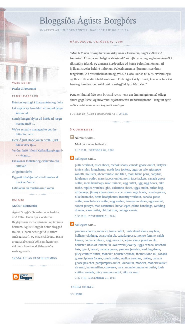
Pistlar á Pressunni (24, 88)
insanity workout (130, 197)
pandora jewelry (129, 249)
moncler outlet (157, 263)
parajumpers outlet (108, 263)
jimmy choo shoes (102, 192)
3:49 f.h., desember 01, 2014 (95, 277)
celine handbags (142, 206)
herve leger (123, 206)
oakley (147, 258)
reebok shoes (119, 165)
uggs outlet (141, 188)
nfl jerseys (81, 192)
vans (121, 267)
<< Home (76, 294)
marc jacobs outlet (110, 178)
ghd (108, 188)
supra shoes (132, 240)
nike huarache (84, 197)
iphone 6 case (93, 258)
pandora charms (85, 231)
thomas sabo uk (146, 254)
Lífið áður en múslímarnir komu (33, 188)
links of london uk (99, 245)
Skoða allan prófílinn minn (35, 258)
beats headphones (106, 197)
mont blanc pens (138, 174)
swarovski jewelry (124, 245)
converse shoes (94, 240)
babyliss (156, 174)
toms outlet (117, 231)
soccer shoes (123, 192)
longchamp (98, 169)
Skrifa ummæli (82, 286)
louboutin (128, 263)
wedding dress (150, 249)
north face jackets (118, 169)
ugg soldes (117, 201)
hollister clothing (86, 235)
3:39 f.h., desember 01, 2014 (95, 216)
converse (110, 267)
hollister (91, 174)
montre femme (146, 235)
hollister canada (124, 254)
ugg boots (150, 183)
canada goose (156, 192)
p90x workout (84, 165)
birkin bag (156, 188)
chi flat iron (109, 210)
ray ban (154, 231)
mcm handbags (94, 183)
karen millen (94, 267)
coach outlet (111, 258)
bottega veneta (127, 210)
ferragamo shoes (136, 201)
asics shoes (102, 165)
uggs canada (146, 245)
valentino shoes (122, 188)
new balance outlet (96, 201)
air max (80, 267)
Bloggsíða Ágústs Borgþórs (88, 21)
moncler (102, 231)
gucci (85, 249)
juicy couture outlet (87, 254)
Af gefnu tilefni (22, 172)
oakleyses (81, 158)
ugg (140, 183)
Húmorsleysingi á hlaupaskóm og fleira (37, 102)
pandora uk (148, 240)
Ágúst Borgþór (25, 206)
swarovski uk (107, 235)
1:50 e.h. (122, 113)
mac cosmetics (104, 206)
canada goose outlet (142, 165)
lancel (94, 249)
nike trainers (113, 183)
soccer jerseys (84, 206)
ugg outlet (129, 183)
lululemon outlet (85, 178)
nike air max (130, 272)
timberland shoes (137, 231)
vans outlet (93, 210)
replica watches (94, 188)
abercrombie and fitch (112, 174)
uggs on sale (140, 169)
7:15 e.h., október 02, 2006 (94, 150)
